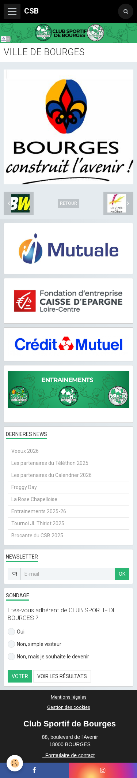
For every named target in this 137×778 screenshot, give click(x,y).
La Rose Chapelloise (34, 499)
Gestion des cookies (68, 707)
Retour (68, 203)
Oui (16, 631)
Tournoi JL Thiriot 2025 (37, 523)
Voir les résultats (62, 676)
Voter (20, 676)
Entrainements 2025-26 (38, 511)
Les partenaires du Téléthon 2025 (49, 463)
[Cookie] (15, 763)
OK (122, 574)
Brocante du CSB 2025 (37, 535)
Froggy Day (24, 487)
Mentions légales (69, 697)
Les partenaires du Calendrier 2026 (51, 475)
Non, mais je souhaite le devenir (48, 656)
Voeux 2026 (25, 451)
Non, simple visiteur (34, 644)
